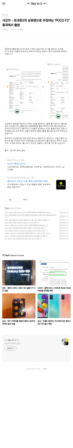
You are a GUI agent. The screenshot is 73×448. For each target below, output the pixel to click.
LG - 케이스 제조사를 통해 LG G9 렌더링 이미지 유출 (22, 313)
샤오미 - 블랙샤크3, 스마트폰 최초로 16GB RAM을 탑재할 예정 (25, 299)
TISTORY (37, 443)
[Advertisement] (36, 62)
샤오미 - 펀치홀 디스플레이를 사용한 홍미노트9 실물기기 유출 (25, 310)
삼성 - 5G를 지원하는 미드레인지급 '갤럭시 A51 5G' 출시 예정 (25, 305)
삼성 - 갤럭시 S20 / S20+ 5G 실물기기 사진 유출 (20, 297)
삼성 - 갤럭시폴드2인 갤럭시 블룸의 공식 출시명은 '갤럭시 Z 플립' (26, 294)
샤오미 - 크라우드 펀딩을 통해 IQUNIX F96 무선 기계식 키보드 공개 (27, 307)
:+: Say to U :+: (36, 3)
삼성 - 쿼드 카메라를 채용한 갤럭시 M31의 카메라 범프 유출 (24, 302)
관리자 (45, 443)
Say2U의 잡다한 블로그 (13, 418)
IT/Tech (7, 283)
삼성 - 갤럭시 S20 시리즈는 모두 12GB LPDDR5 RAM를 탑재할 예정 (27, 287)
